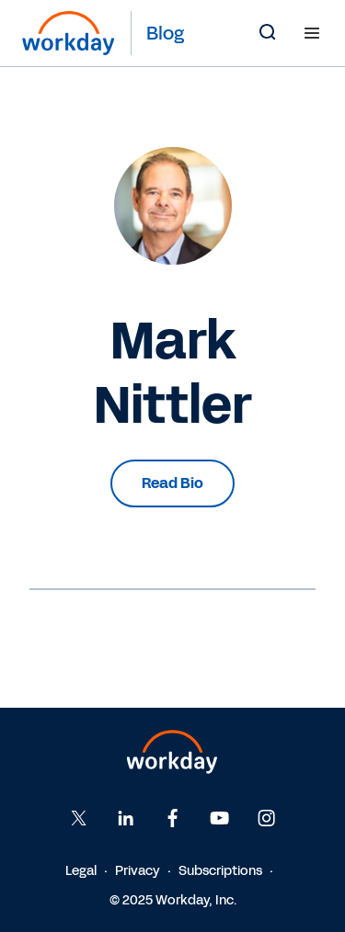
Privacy (137, 871)
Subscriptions (220, 871)
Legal (81, 871)
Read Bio (172, 483)
